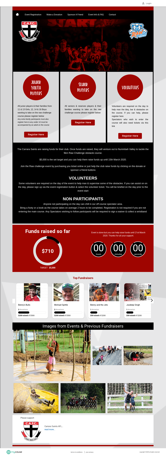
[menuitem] (17, 14)
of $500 (26, 315)
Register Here (36, 134)
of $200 (98, 315)
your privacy (89, 452)
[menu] (83, 14)
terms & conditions (76, 452)
